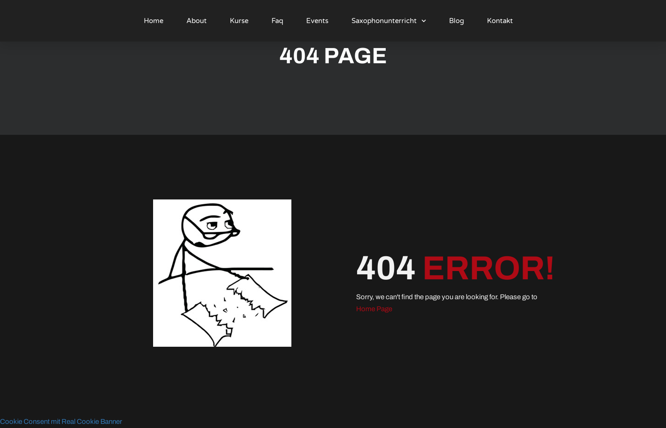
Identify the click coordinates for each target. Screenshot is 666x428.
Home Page (374, 309)
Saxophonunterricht (389, 21)
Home (153, 21)
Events (317, 21)
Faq (277, 21)
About (196, 21)
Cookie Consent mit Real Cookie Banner (61, 421)
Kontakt (500, 21)
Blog (456, 21)
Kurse (239, 21)
